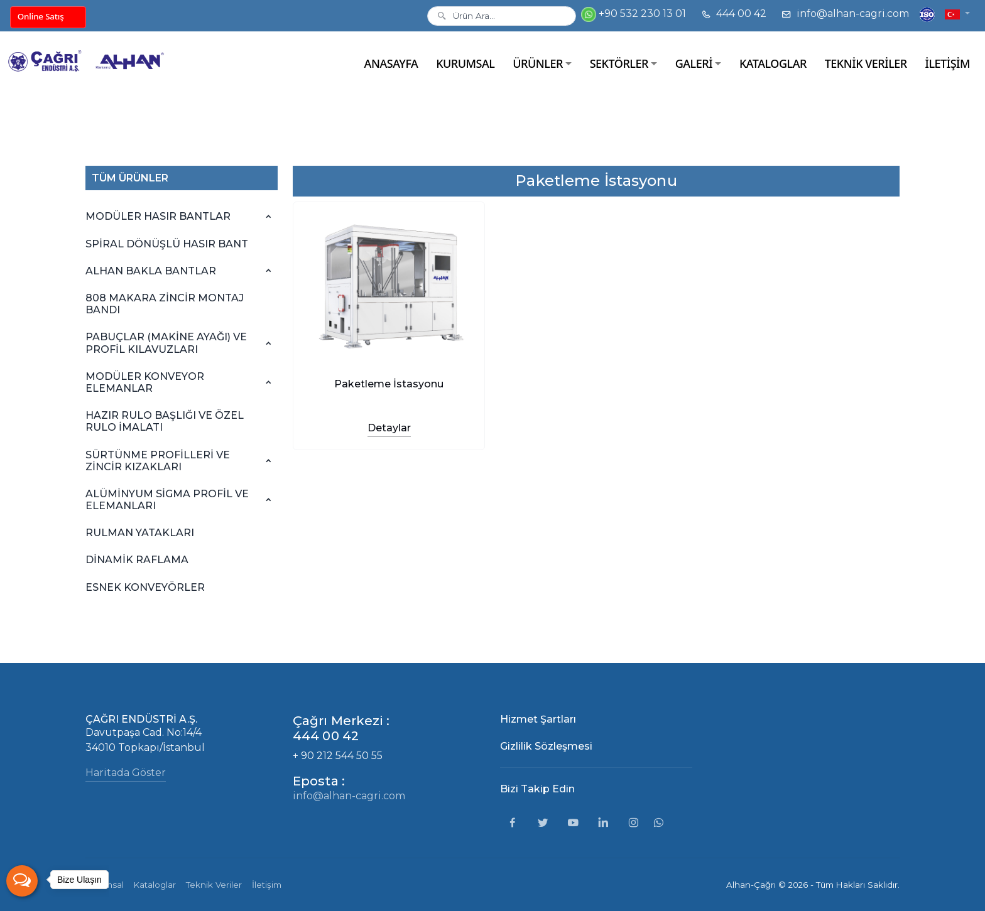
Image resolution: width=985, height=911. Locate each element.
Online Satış (41, 16)
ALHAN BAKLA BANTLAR (150, 271)
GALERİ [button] (693, 63)
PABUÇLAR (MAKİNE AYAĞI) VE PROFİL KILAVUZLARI (166, 343)
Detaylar (389, 428)
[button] (957, 13)
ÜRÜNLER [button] (538, 63)
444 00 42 (733, 13)
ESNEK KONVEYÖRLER (145, 587)
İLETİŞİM (947, 63)
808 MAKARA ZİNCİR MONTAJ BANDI (164, 304)
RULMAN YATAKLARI (139, 533)
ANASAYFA (391, 63)
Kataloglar (155, 885)
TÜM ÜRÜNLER (130, 178)
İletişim (266, 885)
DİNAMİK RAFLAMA (136, 560)
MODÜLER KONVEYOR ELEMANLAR (144, 382)
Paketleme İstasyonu (389, 384)
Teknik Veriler (214, 885)
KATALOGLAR (773, 63)
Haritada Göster (125, 773)
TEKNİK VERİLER (866, 63)
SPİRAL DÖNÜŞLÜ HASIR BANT (166, 244)
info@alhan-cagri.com (845, 13)
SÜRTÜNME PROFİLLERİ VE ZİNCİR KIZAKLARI (157, 461)
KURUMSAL (465, 63)
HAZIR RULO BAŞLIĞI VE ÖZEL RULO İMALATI (164, 421)
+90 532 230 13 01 (633, 14)
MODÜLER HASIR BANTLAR (158, 216)
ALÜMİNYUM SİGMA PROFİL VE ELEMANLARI (167, 500)
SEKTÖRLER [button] (619, 63)
